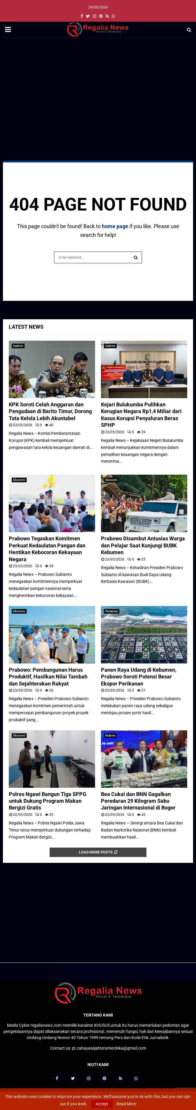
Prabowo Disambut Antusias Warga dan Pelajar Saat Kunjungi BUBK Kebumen (143, 545)
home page (115, 226)
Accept (102, 1103)
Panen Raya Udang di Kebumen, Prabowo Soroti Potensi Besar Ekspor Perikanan (138, 677)
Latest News (26, 327)
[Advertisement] (98, 84)
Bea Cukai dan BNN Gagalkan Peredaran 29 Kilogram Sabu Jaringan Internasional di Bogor (138, 801)
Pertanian (111, 611)
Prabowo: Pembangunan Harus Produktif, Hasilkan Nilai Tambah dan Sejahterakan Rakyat (48, 677)
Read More (126, 1104)
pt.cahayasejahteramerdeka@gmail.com (109, 1048)
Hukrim (18, 345)
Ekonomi (19, 479)
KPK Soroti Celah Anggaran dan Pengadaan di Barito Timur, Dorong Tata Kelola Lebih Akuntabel (50, 411)
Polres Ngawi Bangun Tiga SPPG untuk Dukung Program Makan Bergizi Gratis (47, 801)
